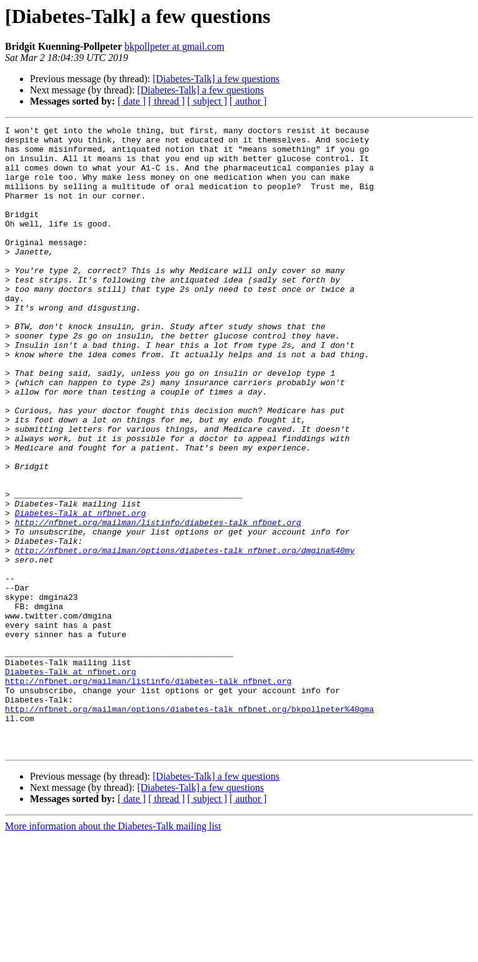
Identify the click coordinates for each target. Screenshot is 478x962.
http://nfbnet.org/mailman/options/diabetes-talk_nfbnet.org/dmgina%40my (185, 636)
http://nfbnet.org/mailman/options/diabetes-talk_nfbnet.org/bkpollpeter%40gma (189, 826)
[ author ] (248, 101)
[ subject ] (207, 101)
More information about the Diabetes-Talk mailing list (113, 951)
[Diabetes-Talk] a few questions (215, 78)
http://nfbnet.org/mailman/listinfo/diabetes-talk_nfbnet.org (158, 602)
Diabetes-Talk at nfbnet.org (80, 591)
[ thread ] (166, 101)
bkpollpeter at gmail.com (174, 46)
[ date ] (132, 101)
